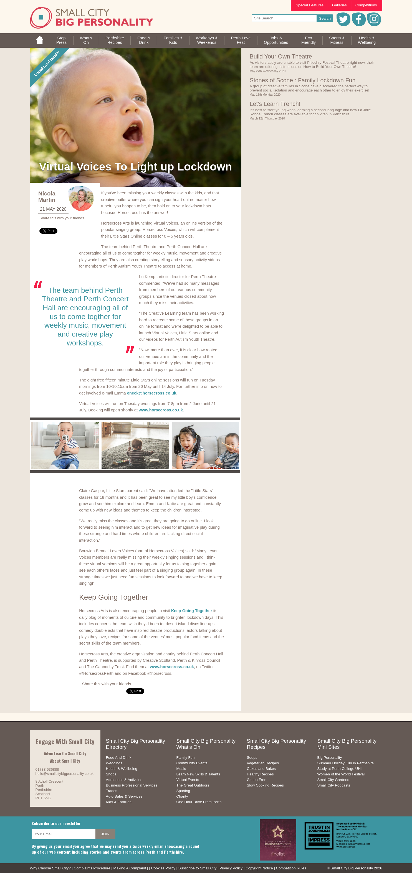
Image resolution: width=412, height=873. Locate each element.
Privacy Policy (230, 868)
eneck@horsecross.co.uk (151, 393)
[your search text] (284, 18)
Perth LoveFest (241, 40)
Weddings (114, 763)
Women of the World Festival (341, 774)
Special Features (309, 5)
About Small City (65, 761)
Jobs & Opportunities (276, 40)
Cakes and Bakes (261, 769)
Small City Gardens (333, 780)
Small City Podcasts (333, 785)
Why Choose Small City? (50, 868)
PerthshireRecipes (114, 40)
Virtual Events (187, 780)
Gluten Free (256, 780)
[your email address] (63, 834)
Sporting (183, 791)
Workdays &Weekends (207, 40)
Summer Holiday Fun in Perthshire (345, 763)
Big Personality (329, 757)
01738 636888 (47, 769)
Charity (182, 796)
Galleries (339, 5)
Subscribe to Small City (197, 868)
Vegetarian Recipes (263, 763)
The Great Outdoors (192, 785)
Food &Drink (143, 40)
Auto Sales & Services (124, 796)
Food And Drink (119, 757)
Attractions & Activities (124, 780)
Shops (111, 774)
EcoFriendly (308, 40)
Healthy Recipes (260, 774)
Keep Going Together (191, 611)
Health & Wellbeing (121, 769)
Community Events (192, 763)
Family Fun (185, 757)
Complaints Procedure (92, 868)
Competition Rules (291, 868)
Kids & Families (119, 802)
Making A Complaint (129, 868)
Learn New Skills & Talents (198, 774)
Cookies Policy (163, 868)
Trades (111, 791)
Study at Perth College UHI (339, 769)
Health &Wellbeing (367, 40)
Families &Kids (173, 40)
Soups (252, 757)
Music (181, 769)
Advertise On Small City (65, 753)
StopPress (61, 40)
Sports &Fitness (337, 40)
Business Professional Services (132, 785)
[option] (65, 445)
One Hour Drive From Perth (199, 802)
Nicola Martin (46, 196)
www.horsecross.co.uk (161, 410)
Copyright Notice (259, 868)
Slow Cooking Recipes (265, 785)
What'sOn (86, 40)
